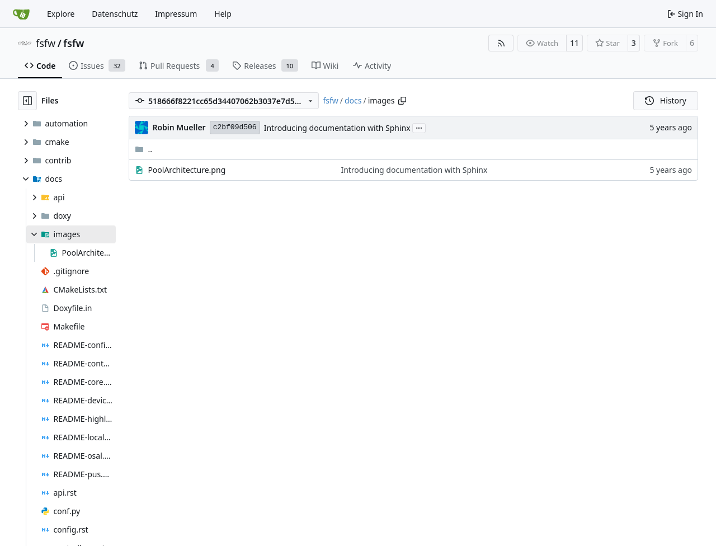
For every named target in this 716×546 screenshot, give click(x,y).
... (419, 127)
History (665, 100)
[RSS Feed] (501, 43)
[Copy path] (402, 101)
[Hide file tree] (27, 100)
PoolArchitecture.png (186, 169)
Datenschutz (115, 13)
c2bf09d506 (235, 127)
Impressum (176, 13)
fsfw (45, 43)
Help (223, 13)
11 (574, 42)
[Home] (21, 14)
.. (143, 149)
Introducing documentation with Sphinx (337, 128)
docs (353, 100)
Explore (60, 13)
